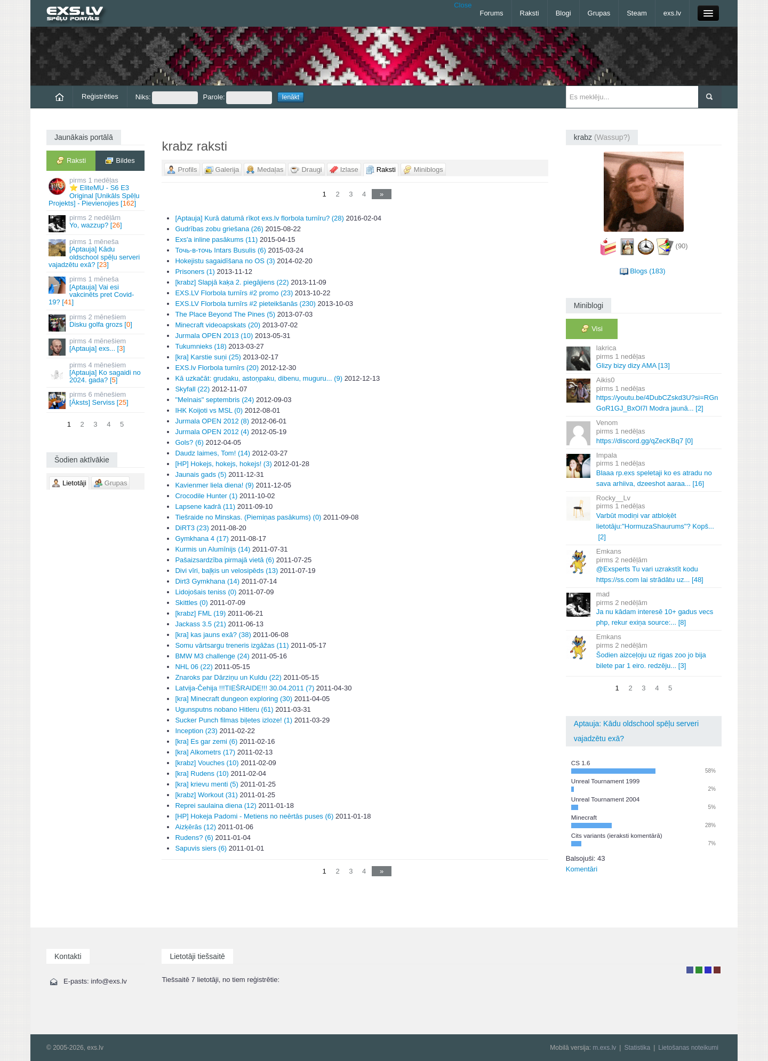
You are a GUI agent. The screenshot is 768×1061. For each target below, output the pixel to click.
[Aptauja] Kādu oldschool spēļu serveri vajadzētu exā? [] (96, 253)
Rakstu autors (699, 970)
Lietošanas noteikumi (688, 1047)
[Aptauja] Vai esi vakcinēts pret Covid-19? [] (96, 290)
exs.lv (672, 13)
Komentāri (581, 869)
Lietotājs (690, 970)
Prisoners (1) (194, 272)
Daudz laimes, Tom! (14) (212, 453)
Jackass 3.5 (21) (200, 624)
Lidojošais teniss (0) (205, 592)
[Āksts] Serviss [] (96, 399)
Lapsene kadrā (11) (205, 506)
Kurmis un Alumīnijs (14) (212, 549)
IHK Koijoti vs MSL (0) (209, 410)
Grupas (599, 13)
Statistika (637, 1047)
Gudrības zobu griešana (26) (219, 229)
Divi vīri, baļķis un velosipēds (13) (226, 571)
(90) (682, 246)
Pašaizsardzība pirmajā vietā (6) (224, 560)
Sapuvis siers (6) (201, 848)
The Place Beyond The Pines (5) (225, 314)
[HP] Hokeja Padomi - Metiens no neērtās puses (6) (254, 816)
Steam (637, 13)
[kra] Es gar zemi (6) (206, 741)
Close (462, 5)
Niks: (166, 97)
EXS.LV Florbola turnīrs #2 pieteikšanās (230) (245, 304)
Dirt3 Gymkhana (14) (207, 581)
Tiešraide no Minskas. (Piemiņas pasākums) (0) (248, 517)
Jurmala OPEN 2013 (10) (214, 336)
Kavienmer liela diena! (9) (214, 485)
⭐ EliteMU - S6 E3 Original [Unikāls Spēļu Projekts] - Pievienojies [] (96, 191)
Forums (491, 13)
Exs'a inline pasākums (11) (216, 239)
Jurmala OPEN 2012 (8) (212, 421)
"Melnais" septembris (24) (214, 400)
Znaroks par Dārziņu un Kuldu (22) (228, 677)
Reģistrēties (100, 96)
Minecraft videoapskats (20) (217, 325)
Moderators (708, 970)
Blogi (563, 13)
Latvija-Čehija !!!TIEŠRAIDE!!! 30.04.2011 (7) (244, 688)
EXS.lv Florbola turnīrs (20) (217, 368)
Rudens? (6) (194, 838)
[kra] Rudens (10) (201, 773)
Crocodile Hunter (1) (206, 496)
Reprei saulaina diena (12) (215, 805)
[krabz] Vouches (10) (206, 763)
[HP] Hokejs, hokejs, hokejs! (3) (223, 464)
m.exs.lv (604, 1047)
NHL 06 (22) (193, 667)
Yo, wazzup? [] (96, 223)
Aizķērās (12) (195, 827)
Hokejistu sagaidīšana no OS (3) (225, 261)
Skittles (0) (191, 603)
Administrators (717, 970)
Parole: (237, 97)
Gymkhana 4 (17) (201, 539)
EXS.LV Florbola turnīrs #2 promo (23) (234, 293)
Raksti (529, 13)
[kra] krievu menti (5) (206, 784)
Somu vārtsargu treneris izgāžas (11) (232, 645)
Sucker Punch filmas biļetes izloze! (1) (233, 720)
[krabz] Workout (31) (206, 795)
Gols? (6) (189, 442)
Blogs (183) (647, 271)
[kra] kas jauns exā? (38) (213, 635)
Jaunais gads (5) (200, 474)
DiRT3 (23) (192, 528)
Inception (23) (196, 731)
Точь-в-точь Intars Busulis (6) (220, 250)
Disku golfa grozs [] (96, 322)
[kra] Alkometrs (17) (205, 752)
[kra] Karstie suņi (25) (208, 357)
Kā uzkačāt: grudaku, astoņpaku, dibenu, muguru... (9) (258, 378)
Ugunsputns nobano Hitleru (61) (224, 709)
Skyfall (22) (192, 389)
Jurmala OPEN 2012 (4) (212, 432)
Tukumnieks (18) (200, 346)
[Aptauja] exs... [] (96, 346)
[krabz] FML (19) (200, 613)
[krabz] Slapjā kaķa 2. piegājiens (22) (232, 282)
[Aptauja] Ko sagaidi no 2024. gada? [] (96, 372)
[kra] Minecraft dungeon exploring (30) (233, 699)
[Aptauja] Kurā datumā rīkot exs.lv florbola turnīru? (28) (259, 218)
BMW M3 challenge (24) (212, 656)
